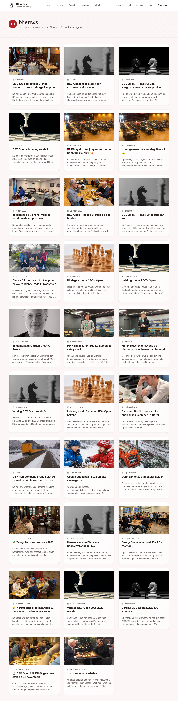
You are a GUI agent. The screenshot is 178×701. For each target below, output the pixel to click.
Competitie (85, 5)
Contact (139, 5)
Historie (128, 5)
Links (150, 5)
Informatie (72, 5)
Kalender (97, 5)
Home (49, 5)
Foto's (118, 5)
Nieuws (60, 5)
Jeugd (108, 5)
